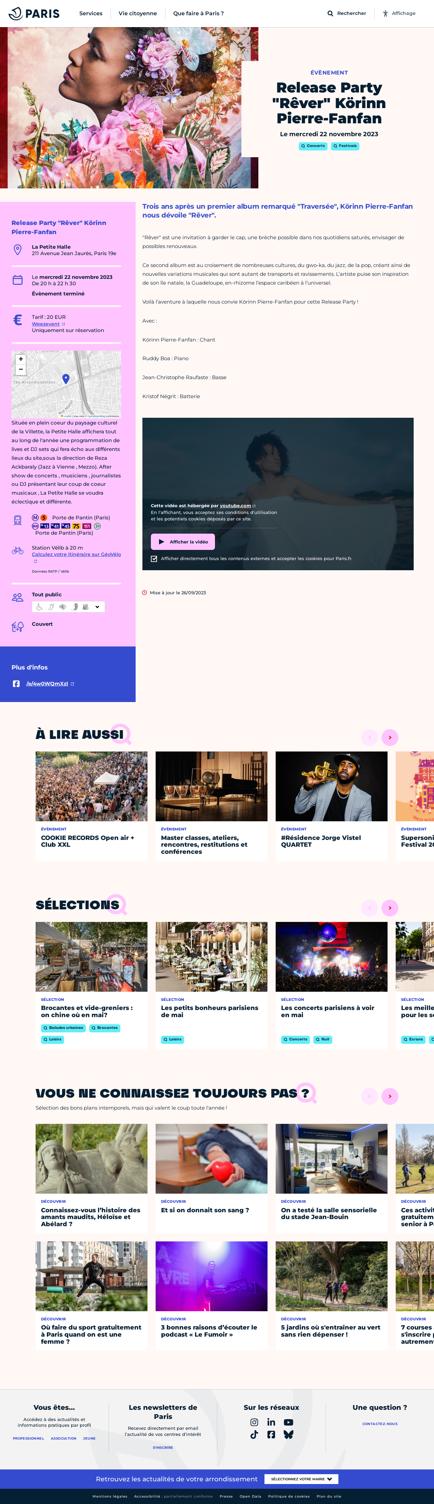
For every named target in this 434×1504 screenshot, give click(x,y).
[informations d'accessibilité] (68, 607)
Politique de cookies (289, 1496)
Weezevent (46, 324)
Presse (226, 1496)
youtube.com (235, 505)
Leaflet (66, 416)
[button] (66, 379)
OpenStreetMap (96, 416)
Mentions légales (110, 1496)
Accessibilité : (173, 1496)
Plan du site (329, 1496)
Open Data (250, 1496)
